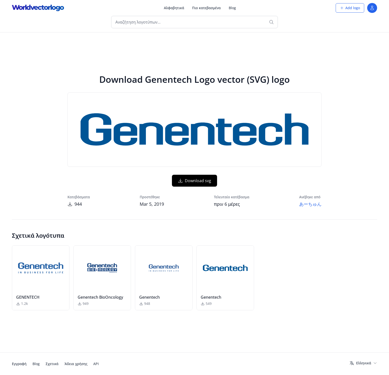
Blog (232, 7)
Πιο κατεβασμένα (206, 7)
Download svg (194, 180)
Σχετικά (52, 363)
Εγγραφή (19, 363)
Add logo (350, 7)
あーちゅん (310, 204)
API (96, 363)
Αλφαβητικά (174, 7)
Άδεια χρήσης (76, 363)
